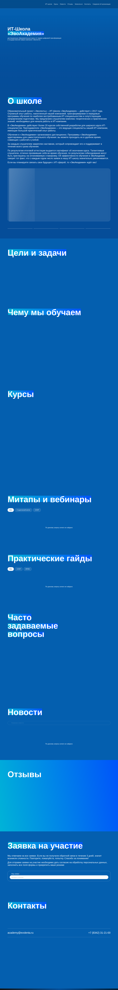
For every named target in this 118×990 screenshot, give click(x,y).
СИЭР (37, 510)
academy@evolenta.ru (21, 933)
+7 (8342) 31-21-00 (98, 933)
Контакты (87, 4)
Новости (63, 4)
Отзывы (70, 4)
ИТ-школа (48, 4)
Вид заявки (16, 874)
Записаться (79, 4)
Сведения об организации (101, 4)
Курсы (56, 4)
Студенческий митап (23, 510)
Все (10, 510)
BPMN (28, 569)
